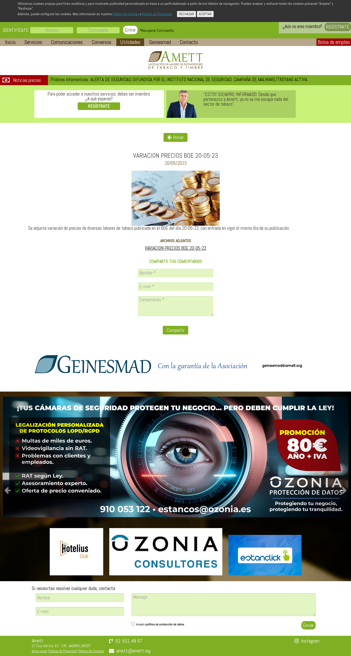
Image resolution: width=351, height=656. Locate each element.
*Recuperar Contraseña (157, 30)
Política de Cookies (126, 14)
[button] (10, 42)
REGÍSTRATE (337, 27)
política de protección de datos (164, 624)
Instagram (310, 641)
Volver (175, 137)
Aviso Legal (39, 651)
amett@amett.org (133, 650)
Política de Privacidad (157, 14)
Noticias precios (27, 80)
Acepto (160, 624)
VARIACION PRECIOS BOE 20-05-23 (175, 248)
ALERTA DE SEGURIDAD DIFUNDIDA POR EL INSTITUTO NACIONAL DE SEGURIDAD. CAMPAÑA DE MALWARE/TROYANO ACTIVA (198, 79)
